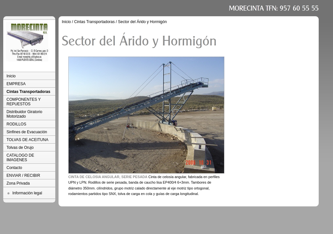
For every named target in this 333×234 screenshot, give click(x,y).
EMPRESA (16, 84)
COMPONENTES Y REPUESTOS (24, 101)
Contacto (14, 167)
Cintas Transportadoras (28, 91)
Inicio (11, 76)
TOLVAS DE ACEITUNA (27, 139)
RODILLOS (16, 124)
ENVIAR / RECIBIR (23, 175)
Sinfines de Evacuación (27, 132)
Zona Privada (18, 183)
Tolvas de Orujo (20, 147)
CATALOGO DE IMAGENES (20, 157)
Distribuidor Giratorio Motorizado (24, 114)
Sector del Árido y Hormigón (142, 22)
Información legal (27, 193)
